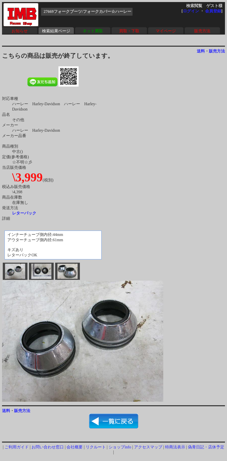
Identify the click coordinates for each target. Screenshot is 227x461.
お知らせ (20, 31)
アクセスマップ (148, 447)
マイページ (166, 31)
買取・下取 (129, 31)
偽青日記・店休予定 (206, 447)
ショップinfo (120, 447)
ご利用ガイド (17, 447)
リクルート (96, 447)
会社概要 (75, 447)
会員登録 (213, 11)
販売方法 (202, 31)
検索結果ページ (56, 31)
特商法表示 (175, 447)
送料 (201, 51)
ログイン (191, 11)
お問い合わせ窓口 (47, 447)
